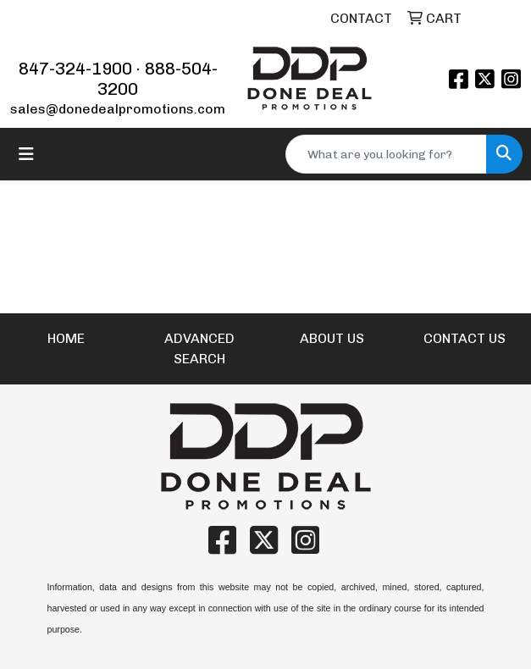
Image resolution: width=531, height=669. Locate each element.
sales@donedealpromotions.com (117, 109)
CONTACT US (464, 338)
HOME (66, 338)
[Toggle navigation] (26, 154)
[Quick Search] (386, 154)
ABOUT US (332, 338)
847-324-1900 (75, 68)
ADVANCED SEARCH (199, 348)
